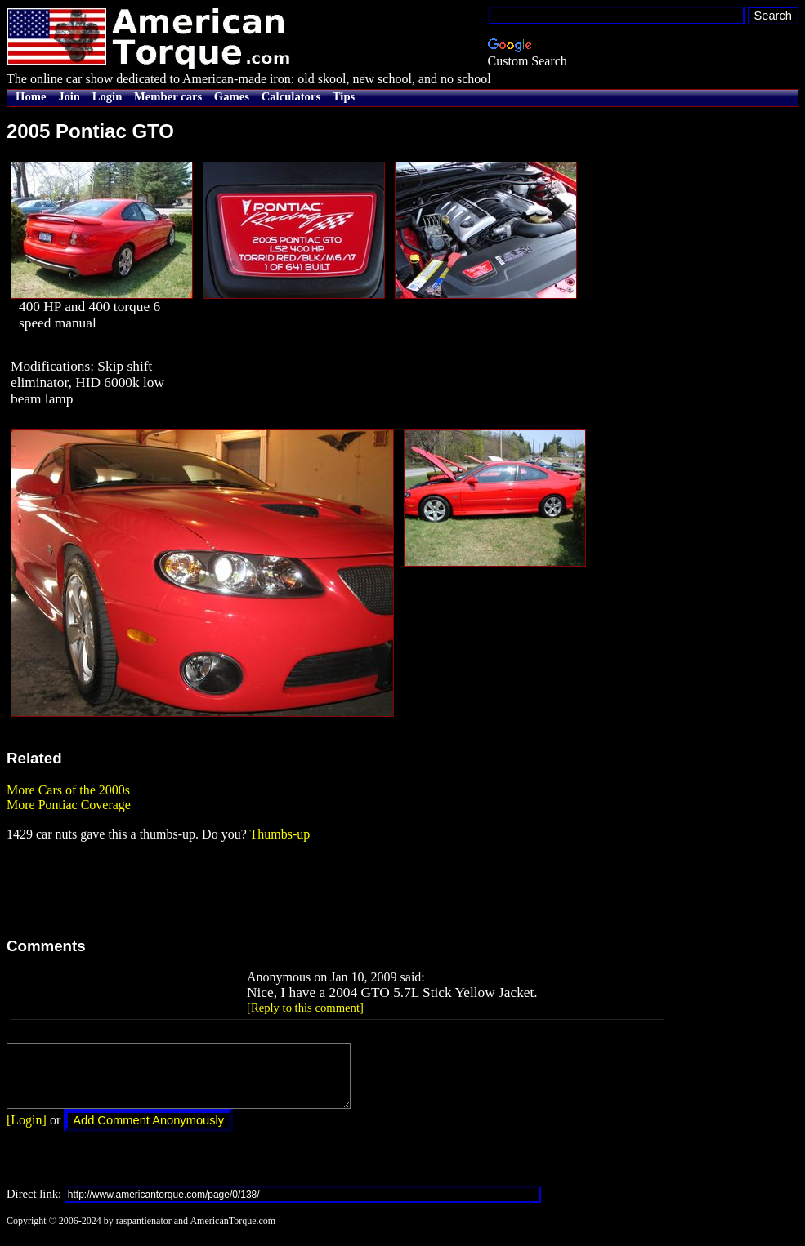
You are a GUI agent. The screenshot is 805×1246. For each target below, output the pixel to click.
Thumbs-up (279, 834)
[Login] (27, 1132)
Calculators (291, 96)
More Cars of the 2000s (68, 790)
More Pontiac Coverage (69, 805)
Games (231, 96)
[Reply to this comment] (305, 1007)
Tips (344, 96)
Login (107, 96)
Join (69, 96)
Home (31, 96)
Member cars (168, 96)
